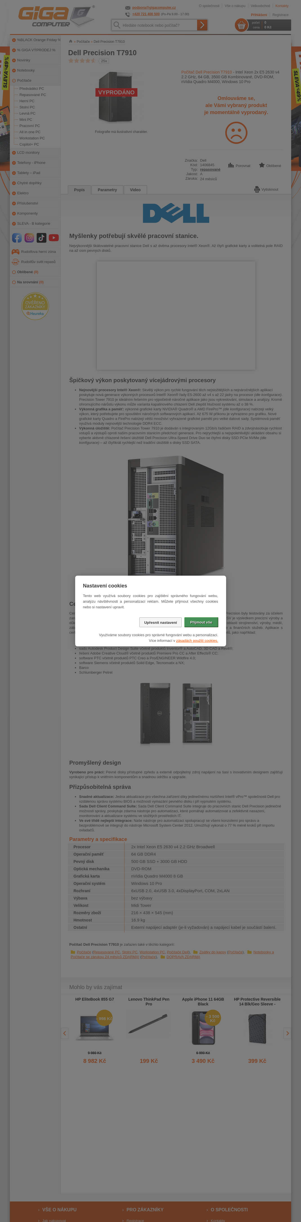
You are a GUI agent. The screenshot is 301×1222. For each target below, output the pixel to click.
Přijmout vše (201, 622)
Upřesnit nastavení (160, 622)
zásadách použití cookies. (197, 640)
